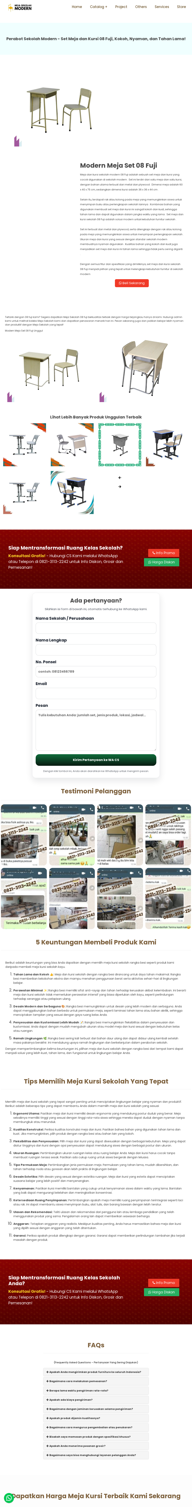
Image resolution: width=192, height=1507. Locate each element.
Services (162, 6)
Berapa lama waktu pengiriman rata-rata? (77, 1327)
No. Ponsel (96, 604)
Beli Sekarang (141, 212)
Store (181, 6)
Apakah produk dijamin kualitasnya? (73, 1354)
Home (77, 6)
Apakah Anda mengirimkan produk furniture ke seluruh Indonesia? (93, 1308)
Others (141, 6)
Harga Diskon (161, 491)
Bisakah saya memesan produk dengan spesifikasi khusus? (88, 1373)
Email (96, 626)
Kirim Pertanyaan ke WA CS (96, 695)
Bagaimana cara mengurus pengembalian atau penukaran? (89, 1364)
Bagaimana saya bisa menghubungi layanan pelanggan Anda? (91, 1391)
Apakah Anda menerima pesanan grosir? (76, 1382)
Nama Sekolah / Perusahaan (96, 560)
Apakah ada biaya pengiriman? (69, 1336)
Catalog (97, 6)
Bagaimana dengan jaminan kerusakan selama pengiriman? (89, 1345)
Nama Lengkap (96, 582)
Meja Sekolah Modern (101, 1502)
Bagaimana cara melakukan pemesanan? (76, 1318)
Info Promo (164, 482)
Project (121, 6)
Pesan (96, 662)
